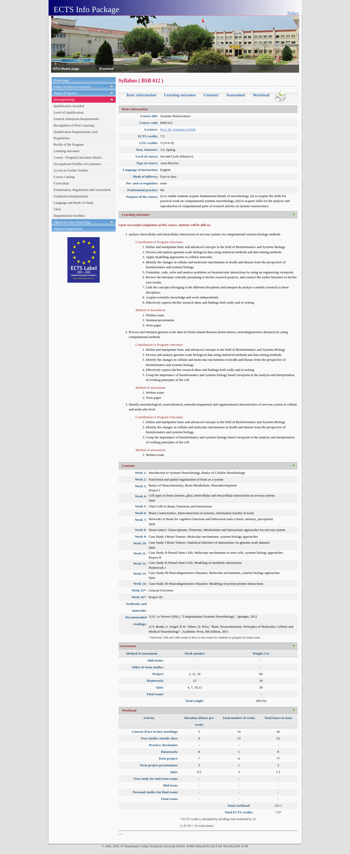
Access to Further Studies (71, 170)
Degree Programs (65, 93)
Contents (211, 95)
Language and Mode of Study (74, 203)
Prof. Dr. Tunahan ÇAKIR (178, 129)
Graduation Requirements (71, 196)
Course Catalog (64, 177)
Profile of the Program (69, 144)
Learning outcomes (67, 151)
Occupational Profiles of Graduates (77, 164)
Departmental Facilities (69, 216)
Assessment (235, 95)
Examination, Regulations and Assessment (82, 190)
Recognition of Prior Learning (74, 125)
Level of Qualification (69, 112)
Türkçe (293, 13)
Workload (261, 95)
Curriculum (61, 183)
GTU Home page (66, 68)
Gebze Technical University (72, 86)
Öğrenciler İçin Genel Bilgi (72, 222)
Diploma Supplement (68, 228)
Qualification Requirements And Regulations (75, 135)
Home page (61, 80)
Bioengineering (64, 99)
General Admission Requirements (76, 119)
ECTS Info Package (86, 9)
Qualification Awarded (69, 106)
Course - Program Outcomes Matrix (78, 157)
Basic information (141, 95)
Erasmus (106, 68)
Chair (57, 209)
